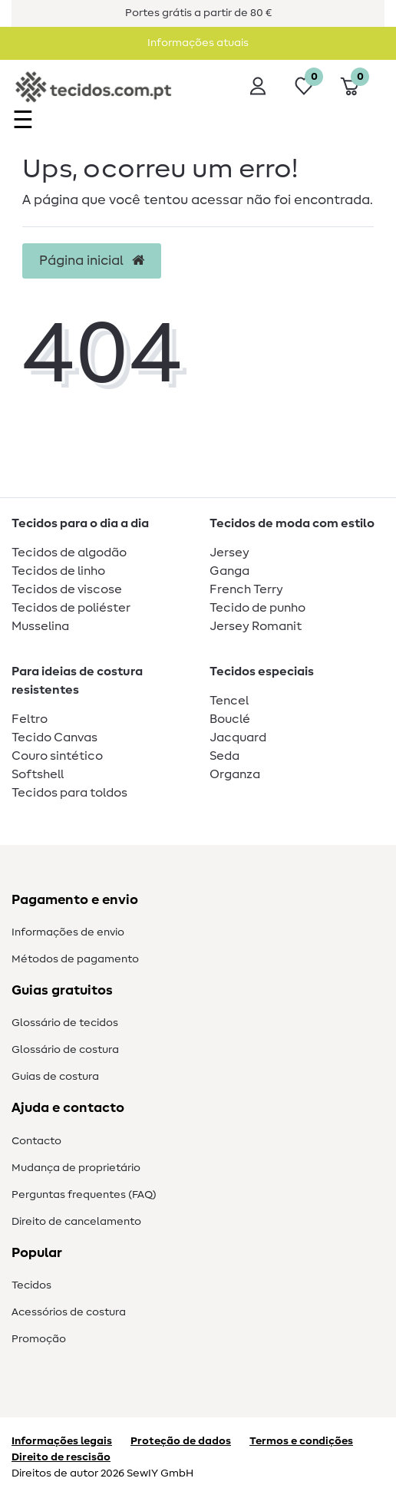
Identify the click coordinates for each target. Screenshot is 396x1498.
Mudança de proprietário (76, 1168)
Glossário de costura (65, 1049)
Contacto (36, 1141)
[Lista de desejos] (304, 86)
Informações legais (62, 1441)
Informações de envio (68, 932)
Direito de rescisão (61, 1457)
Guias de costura (55, 1076)
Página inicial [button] (91, 261)
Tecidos (31, 1285)
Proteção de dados (180, 1441)
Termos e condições (301, 1441)
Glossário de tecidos (65, 1023)
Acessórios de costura (69, 1312)
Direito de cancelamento (76, 1221)
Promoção (39, 1339)
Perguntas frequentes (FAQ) (84, 1194)
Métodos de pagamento (75, 959)
